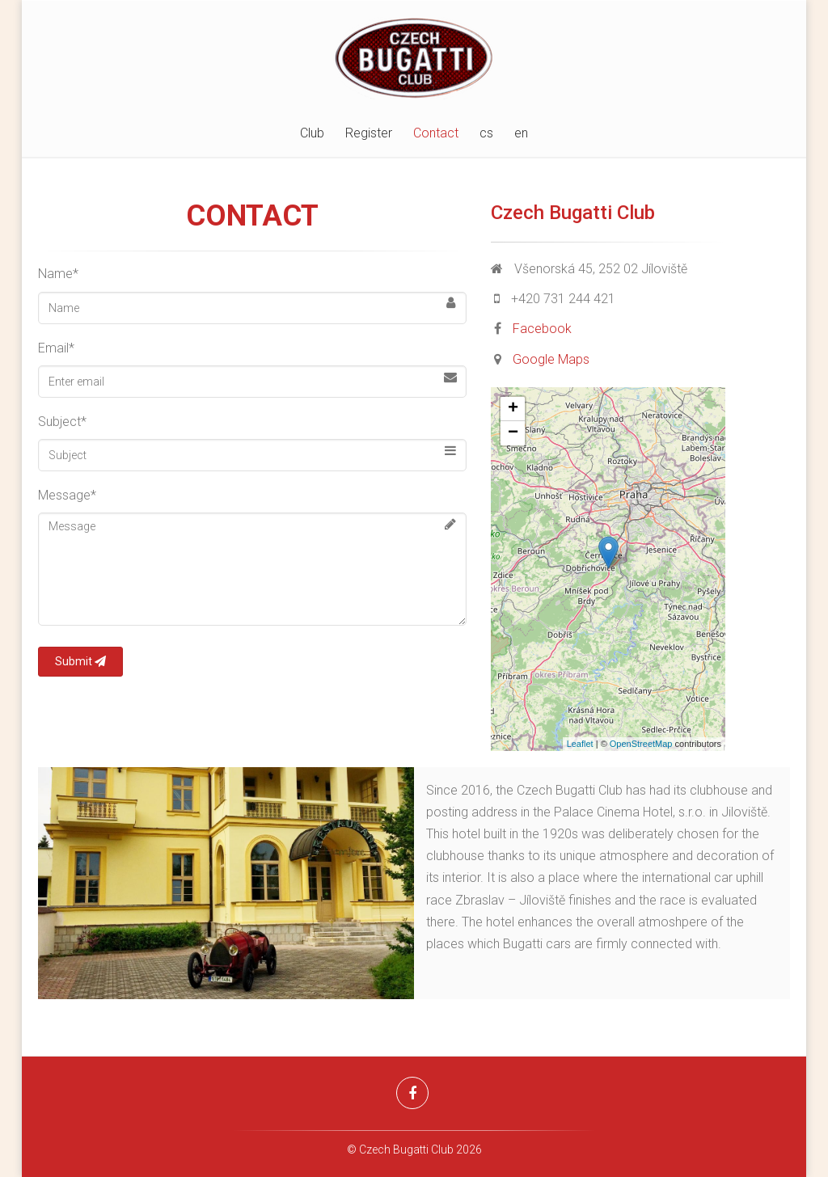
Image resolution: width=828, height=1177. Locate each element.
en (521, 133)
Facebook (542, 328)
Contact (435, 133)
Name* (58, 273)
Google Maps (551, 359)
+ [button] (513, 409)
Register (368, 133)
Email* (56, 348)
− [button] (513, 433)
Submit (80, 661)
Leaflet (580, 744)
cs (486, 133)
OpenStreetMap (641, 744)
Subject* (62, 421)
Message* (67, 495)
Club (312, 133)
